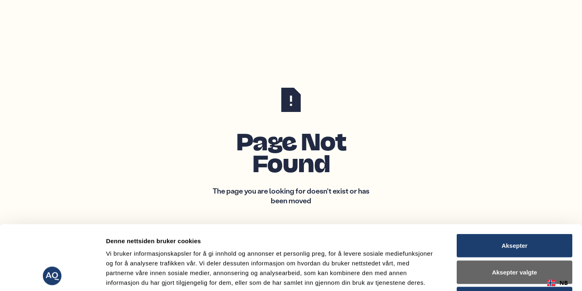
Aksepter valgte (514, 211)
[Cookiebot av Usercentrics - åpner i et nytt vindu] (52, 275)
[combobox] (557, 283)
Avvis (514, 237)
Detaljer (430, 275)
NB (557, 283)
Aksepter (514, 184)
